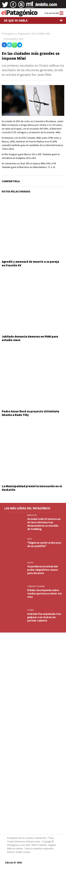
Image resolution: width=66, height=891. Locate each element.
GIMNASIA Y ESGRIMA (36, 586)
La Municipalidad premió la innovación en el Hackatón (32, 488)
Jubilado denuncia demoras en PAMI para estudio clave (30, 338)
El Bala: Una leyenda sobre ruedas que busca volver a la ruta (44, 593)
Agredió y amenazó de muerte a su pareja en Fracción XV (30, 263)
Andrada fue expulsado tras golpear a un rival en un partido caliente (44, 617)
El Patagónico (9, 33)
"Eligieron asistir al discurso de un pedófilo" (44, 544)
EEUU (29, 539)
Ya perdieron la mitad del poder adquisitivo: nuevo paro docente (42, 570)
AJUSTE (30, 562)
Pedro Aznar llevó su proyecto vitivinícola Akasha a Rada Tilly (30, 413)
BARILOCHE (32, 515)
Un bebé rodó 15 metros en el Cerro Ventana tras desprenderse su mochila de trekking (44, 524)
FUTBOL (30, 610)
